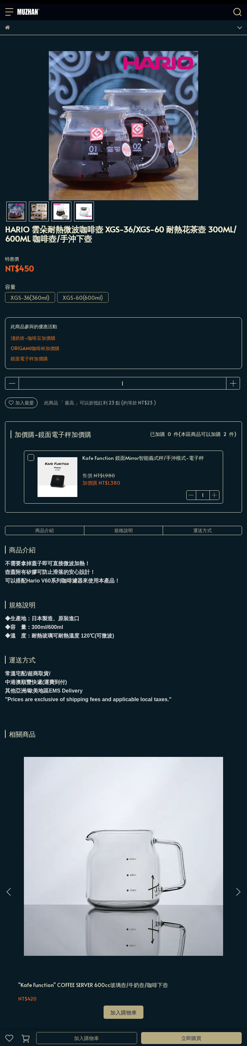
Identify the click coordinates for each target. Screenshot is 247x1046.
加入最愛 (21, 403)
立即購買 (191, 1037)
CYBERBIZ (177, 1021)
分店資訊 (124, 905)
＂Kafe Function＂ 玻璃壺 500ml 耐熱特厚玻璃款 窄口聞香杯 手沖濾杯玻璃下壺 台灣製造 (197, 838)
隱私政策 (58, 905)
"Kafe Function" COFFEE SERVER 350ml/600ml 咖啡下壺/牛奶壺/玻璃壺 (122, 838)
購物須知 (36, 905)
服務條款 (80, 905)
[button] (238, 817)
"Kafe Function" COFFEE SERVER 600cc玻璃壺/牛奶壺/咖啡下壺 (47, 838)
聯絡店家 (102, 905)
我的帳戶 (14, 905)
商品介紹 (44, 530)
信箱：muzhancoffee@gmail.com (41, 953)
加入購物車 (86, 1037)
